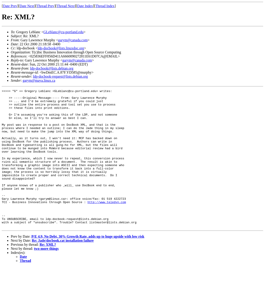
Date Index (85, 6)
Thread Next (66, 6)
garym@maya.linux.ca (39, 80)
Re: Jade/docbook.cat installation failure (63, 268)
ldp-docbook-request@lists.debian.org (60, 76)
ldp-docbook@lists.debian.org (51, 68)
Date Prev (10, 6)
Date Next (27, 6)
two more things (46, 276)
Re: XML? (47, 272)
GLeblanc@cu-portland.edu (63, 32)
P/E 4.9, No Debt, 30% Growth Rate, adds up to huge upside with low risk (87, 264)
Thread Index (105, 6)
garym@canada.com (73, 40)
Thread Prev (45, 6)
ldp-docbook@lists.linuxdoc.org (61, 48)
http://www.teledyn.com (106, 225)
